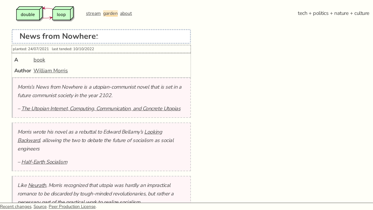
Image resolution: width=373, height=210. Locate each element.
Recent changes (15, 206)
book (39, 59)
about (126, 13)
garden (110, 13)
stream (93, 13)
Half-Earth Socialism (44, 161)
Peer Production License (72, 206)
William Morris (51, 70)
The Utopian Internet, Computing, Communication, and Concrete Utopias (100, 108)
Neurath (37, 185)
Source (40, 206)
